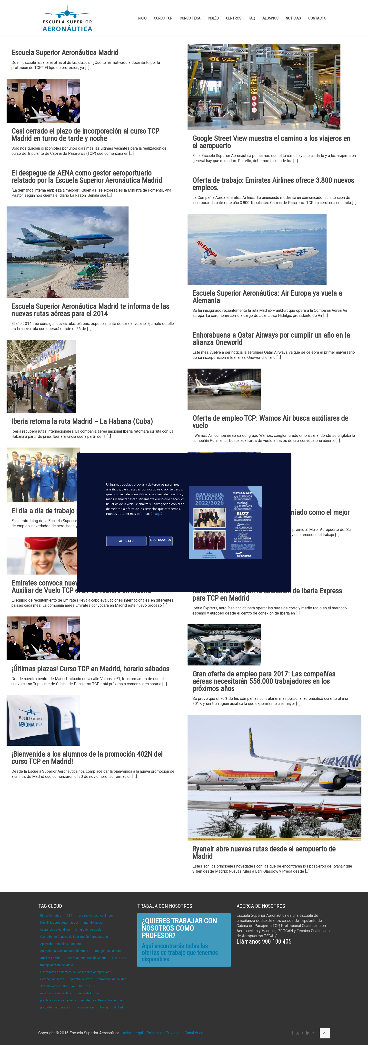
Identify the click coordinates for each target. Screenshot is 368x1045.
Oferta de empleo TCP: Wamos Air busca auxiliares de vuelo (270, 422)
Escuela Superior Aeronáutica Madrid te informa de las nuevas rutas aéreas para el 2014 (90, 310)
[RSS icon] (313, 1033)
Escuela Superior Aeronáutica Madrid (65, 52)
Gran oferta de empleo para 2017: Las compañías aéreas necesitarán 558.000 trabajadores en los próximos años (263, 681)
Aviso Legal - (134, 1033)
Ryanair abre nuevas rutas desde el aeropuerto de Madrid (264, 852)
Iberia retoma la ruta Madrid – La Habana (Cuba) (82, 421)
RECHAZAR (160, 540)
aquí (158, 514)
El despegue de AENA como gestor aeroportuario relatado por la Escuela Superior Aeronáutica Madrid (86, 177)
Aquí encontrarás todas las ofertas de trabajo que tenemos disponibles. (180, 953)
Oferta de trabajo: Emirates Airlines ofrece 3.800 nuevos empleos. (273, 184)
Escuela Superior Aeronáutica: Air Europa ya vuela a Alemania (267, 297)
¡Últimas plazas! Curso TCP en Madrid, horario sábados (90, 668)
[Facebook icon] (292, 1033)
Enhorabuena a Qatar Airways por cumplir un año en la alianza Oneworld (271, 339)
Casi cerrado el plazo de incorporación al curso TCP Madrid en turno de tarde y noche (85, 135)
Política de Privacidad (165, 1033)
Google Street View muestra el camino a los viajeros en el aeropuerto (271, 142)
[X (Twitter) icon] (297, 1033)
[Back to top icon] (325, 1033)
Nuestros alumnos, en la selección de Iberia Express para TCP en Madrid (267, 594)
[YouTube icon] (303, 1033)
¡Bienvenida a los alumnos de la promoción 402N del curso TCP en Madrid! (87, 758)
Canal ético (194, 1033)
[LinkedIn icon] (308, 1033)
